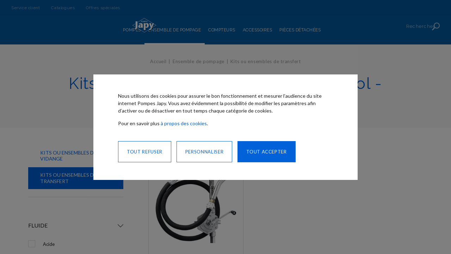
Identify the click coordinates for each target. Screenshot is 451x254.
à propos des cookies (184, 123)
